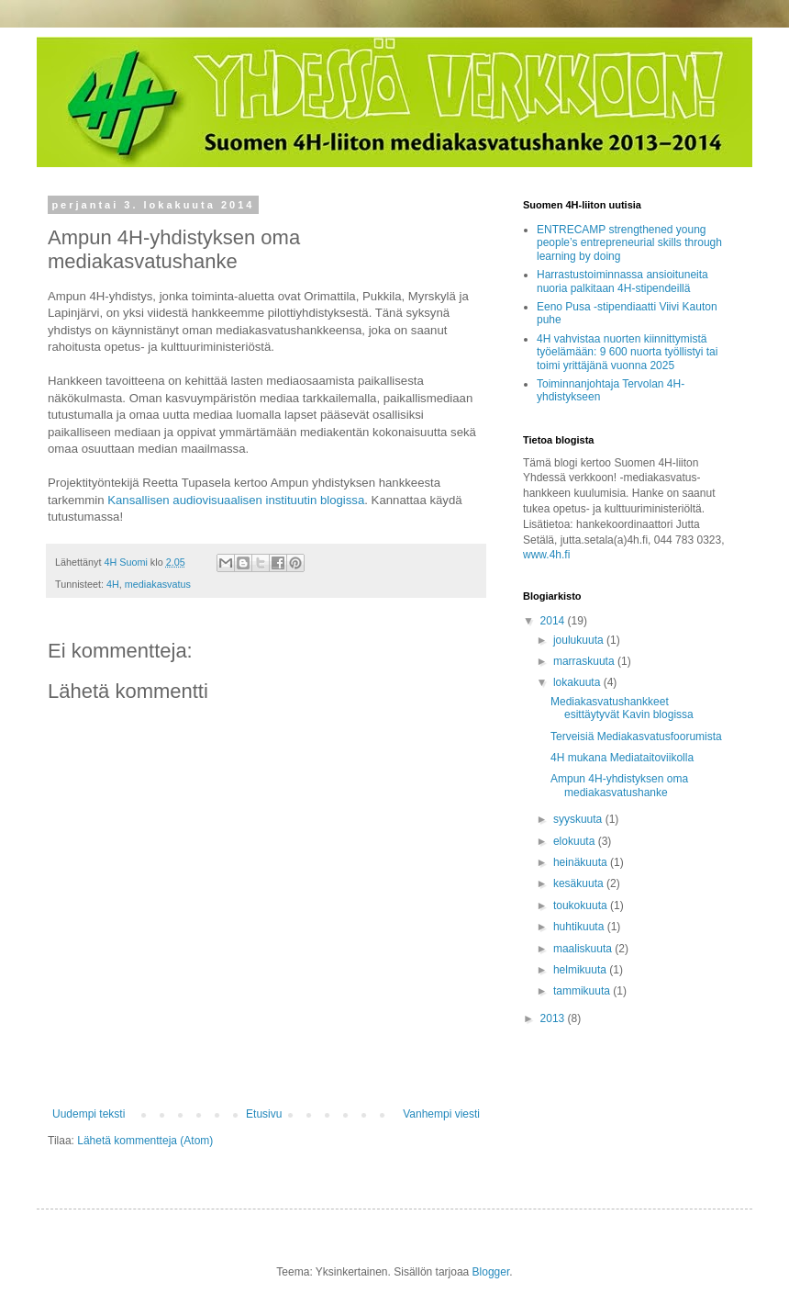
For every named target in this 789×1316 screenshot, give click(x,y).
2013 (554, 1018)
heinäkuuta (581, 862)
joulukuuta (579, 640)
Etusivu (264, 1114)
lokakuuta (578, 682)
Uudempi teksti (88, 1114)
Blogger (491, 1271)
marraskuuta (585, 661)
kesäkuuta (579, 883)
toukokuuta (581, 905)
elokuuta (575, 841)
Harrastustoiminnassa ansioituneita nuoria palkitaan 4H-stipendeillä (622, 281)
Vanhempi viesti (441, 1114)
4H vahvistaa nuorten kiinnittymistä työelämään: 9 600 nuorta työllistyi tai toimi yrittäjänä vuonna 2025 (627, 352)
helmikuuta (581, 969)
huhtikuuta (580, 926)
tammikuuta (583, 990)
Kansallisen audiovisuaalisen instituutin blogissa (235, 500)
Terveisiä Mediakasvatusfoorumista (636, 736)
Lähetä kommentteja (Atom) (145, 1140)
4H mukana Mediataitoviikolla (622, 757)
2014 (554, 620)
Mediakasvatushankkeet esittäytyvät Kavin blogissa (622, 708)
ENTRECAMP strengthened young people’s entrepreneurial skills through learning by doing (629, 243)
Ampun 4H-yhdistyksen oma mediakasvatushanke (619, 785)
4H (112, 584)
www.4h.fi (546, 554)
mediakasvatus (158, 584)
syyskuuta (579, 819)
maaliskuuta (584, 948)
